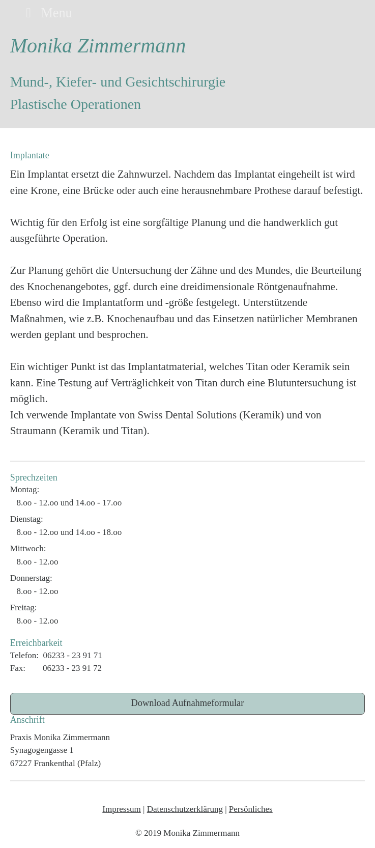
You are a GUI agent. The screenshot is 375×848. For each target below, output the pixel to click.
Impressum (121, 809)
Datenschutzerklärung (185, 809)
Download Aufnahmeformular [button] (187, 703)
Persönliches (251, 809)
